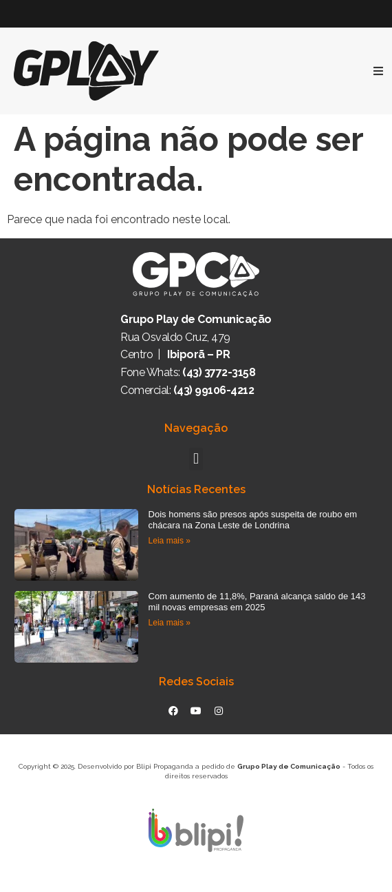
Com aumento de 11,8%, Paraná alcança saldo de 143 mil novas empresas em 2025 (257, 601)
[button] (195, 459)
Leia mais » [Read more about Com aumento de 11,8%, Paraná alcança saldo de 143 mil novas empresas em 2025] (169, 622)
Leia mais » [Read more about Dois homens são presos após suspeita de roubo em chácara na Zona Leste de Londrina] (169, 541)
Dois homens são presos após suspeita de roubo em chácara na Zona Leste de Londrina (253, 519)
